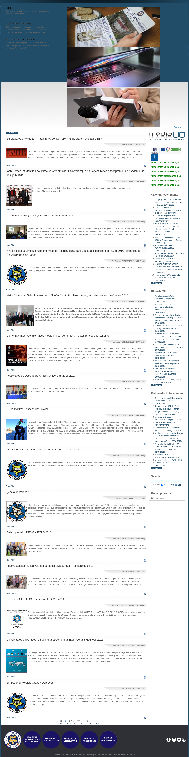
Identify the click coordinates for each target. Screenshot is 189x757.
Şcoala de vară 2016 (19, 492)
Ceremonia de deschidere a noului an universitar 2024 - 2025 (168, 401)
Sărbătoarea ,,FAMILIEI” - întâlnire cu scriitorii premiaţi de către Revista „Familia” (55, 138)
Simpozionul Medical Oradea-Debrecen (30, 682)
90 (67, 723)
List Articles (12, 133)
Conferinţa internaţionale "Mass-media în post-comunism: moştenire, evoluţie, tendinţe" (59, 335)
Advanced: (157, 485)
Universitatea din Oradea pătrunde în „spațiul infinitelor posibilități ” (168, 328)
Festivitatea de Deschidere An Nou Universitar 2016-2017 (41, 375)
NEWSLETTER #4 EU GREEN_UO (165, 172)
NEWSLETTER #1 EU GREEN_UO (165, 185)
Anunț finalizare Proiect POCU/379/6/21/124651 (164, 248)
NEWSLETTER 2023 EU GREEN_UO (166, 176)
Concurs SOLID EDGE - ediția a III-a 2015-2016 (35, 599)
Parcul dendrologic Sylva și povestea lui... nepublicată (165, 299)
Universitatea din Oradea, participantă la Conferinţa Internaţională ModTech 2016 (55, 639)
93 (78, 723)
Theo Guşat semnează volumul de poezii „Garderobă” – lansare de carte (50, 565)
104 (89, 723)
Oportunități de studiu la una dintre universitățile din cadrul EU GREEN (169, 347)
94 (82, 723)
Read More (11, 165)
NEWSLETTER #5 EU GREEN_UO (165, 167)
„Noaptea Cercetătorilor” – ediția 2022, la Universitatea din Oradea (168, 240)
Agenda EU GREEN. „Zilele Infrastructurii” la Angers (166, 355)
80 (61, 723)
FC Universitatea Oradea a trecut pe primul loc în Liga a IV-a (43, 449)
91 (71, 723)
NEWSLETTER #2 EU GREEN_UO (165, 181)
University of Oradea (168, 460)
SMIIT (135, 755)
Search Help (170, 485)
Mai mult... (157, 283)
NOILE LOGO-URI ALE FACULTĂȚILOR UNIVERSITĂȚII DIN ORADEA (168, 210)
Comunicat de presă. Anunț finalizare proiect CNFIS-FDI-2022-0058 (168, 218)
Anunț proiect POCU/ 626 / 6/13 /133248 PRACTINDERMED (167, 277)
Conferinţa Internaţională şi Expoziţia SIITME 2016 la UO (41, 215)
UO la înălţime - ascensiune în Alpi (27, 409)
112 (97, 723)
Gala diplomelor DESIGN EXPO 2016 (29, 532)
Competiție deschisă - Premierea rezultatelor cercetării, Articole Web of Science (168, 202)
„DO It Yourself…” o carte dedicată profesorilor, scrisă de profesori (168, 363)
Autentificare (178, 127)
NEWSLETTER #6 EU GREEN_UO (165, 163)
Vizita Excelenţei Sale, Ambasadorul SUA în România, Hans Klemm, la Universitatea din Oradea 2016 (67, 295)
